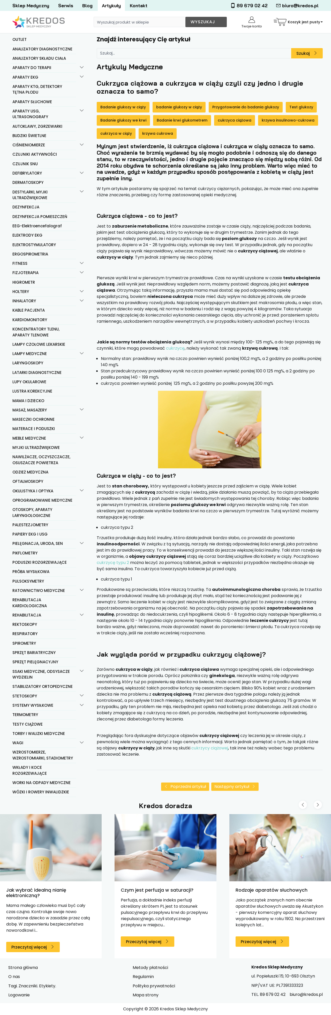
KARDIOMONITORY (29, 319)
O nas (14, 976)
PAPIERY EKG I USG (30, 534)
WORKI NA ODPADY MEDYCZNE (41, 782)
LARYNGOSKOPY (27, 363)
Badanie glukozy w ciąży (123, 107)
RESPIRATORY (24, 633)
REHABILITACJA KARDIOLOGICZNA (29, 602)
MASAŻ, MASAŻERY (29, 410)
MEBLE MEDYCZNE (29, 438)
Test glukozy (301, 107)
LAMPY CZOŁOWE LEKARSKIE (38, 344)
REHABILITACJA (26, 615)
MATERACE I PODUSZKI (33, 428)
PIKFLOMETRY (24, 553)
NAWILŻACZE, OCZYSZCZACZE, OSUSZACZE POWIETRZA (41, 459)
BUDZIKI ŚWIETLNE (29, 135)
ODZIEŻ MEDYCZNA (30, 472)
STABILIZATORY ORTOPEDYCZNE (42, 686)
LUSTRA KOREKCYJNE (32, 391)
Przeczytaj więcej (29, 947)
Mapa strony (146, 995)
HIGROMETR (23, 282)
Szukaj (303, 53)
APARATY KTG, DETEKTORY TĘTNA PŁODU (37, 89)
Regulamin (143, 976)
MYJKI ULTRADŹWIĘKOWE (36, 447)
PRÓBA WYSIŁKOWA (30, 571)
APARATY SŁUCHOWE (32, 101)
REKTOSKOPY (24, 624)
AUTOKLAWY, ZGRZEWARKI (37, 126)
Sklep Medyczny (30, 5)
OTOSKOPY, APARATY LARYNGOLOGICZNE (32, 512)
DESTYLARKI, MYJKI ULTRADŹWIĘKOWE (30, 195)
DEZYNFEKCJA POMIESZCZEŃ (39, 216)
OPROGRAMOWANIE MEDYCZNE (42, 500)
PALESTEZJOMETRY (30, 525)
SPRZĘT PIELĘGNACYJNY (35, 662)
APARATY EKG (25, 77)
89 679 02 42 (249, 5)
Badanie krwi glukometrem (182, 120)
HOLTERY (20, 291)
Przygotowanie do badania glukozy (245, 107)
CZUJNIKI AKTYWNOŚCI (34, 154)
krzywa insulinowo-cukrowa (288, 120)
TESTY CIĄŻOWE (27, 724)
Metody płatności (150, 967)
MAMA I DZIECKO (28, 400)
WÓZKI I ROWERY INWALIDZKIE (40, 792)
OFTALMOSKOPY (27, 481)
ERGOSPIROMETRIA (30, 254)
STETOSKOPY (24, 696)
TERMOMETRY (25, 714)
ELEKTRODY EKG (27, 235)
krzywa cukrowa (157, 133)
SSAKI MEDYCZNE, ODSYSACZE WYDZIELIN (41, 674)
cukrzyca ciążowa (234, 120)
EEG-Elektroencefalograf (37, 226)
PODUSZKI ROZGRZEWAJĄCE (39, 562)
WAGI (17, 743)
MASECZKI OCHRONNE (33, 419)
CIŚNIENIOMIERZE (28, 145)
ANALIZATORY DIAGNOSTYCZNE (42, 49)
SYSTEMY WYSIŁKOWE (32, 705)
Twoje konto (252, 23)
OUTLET (19, 39)
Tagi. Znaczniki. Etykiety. (32, 986)
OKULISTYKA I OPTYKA (32, 491)
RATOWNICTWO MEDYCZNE (38, 590)
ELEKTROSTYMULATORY (34, 244)
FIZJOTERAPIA (25, 272)
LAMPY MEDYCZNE (29, 353)
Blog (87, 5)
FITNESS (19, 263)
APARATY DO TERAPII (31, 67)
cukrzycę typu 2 (113, 563)
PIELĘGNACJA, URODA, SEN (37, 543)
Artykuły (111, 5)
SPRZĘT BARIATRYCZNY (34, 652)
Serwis (65, 5)
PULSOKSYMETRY (28, 581)
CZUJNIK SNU (25, 164)
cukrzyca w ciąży (116, 133)
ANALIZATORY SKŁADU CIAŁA (39, 58)
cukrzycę (175, 348)
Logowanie (19, 995)
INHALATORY (24, 301)
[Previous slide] (303, 805)
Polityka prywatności (154, 986)
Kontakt (138, 5)
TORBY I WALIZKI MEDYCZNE (38, 733)
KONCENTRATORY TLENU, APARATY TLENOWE (35, 332)
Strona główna (23, 967)
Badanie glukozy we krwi (123, 120)
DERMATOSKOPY (27, 182)
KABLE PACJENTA (28, 310)
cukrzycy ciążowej (209, 748)
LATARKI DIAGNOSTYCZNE (37, 372)
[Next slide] (318, 805)
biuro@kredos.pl (297, 5)
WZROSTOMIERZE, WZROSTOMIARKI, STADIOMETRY (42, 755)
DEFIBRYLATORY (27, 173)
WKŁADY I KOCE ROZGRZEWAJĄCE (29, 770)
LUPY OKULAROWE (29, 382)
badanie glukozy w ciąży (179, 107)
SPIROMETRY (24, 643)
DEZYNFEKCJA (25, 207)
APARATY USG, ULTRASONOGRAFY (30, 114)
